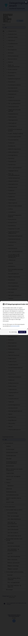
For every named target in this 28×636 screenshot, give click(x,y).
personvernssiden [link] (15, 326)
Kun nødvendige (13, 332)
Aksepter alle (22, 332)
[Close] (26, 2)
